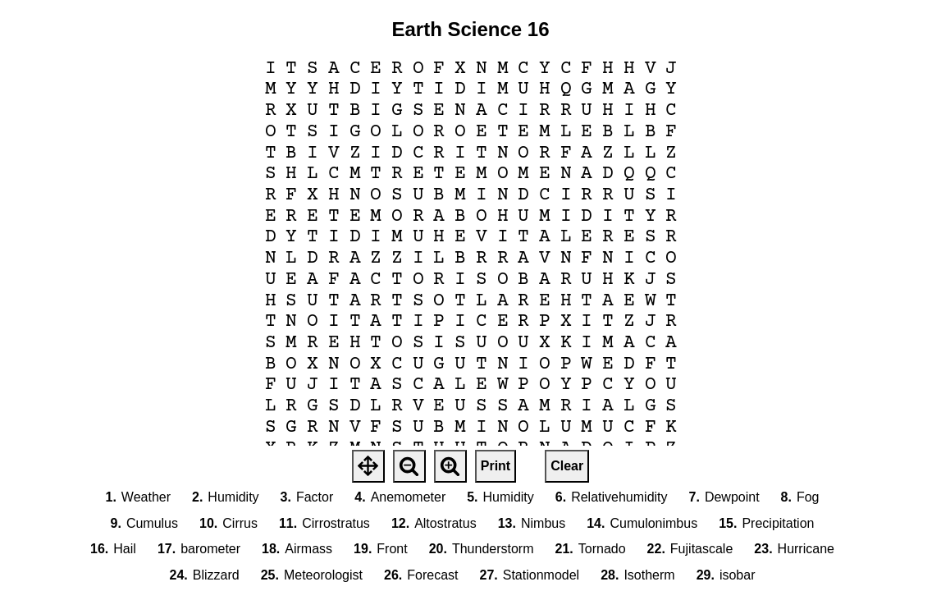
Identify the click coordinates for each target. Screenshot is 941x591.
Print (495, 466)
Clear (566, 466)
